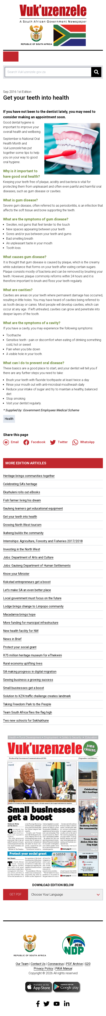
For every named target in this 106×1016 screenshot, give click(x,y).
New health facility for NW (21, 631)
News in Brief (12, 639)
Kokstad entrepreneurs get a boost (27, 582)
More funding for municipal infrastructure (30, 623)
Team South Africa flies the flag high (27, 712)
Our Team (22, 964)
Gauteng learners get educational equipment (33, 508)
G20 (87, 964)
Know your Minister (16, 574)
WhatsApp (83, 442)
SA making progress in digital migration (29, 671)
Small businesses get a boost (23, 688)
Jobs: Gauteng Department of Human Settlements (37, 565)
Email (11, 442)
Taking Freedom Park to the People (27, 704)
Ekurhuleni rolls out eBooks (21, 492)
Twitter (59, 442)
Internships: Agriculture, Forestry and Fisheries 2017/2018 (43, 541)
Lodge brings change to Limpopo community (33, 606)
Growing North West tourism (22, 525)
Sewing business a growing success (28, 680)
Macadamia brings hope (19, 614)
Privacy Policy (43, 968)
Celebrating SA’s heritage (20, 484)
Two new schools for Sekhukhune (26, 720)
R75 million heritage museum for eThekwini (32, 655)
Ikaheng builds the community (23, 533)
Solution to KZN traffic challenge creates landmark (37, 696)
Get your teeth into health (20, 516)
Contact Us (38, 964)
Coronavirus (56, 964)
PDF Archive (74, 964)
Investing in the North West (21, 549)
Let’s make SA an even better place (27, 590)
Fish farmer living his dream (22, 500)
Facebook (34, 442)
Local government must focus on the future (32, 598)
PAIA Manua (63, 968)
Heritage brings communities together (29, 476)
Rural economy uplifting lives (22, 663)
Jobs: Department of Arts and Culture (28, 557)
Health (9, 419)
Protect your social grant (19, 647)
